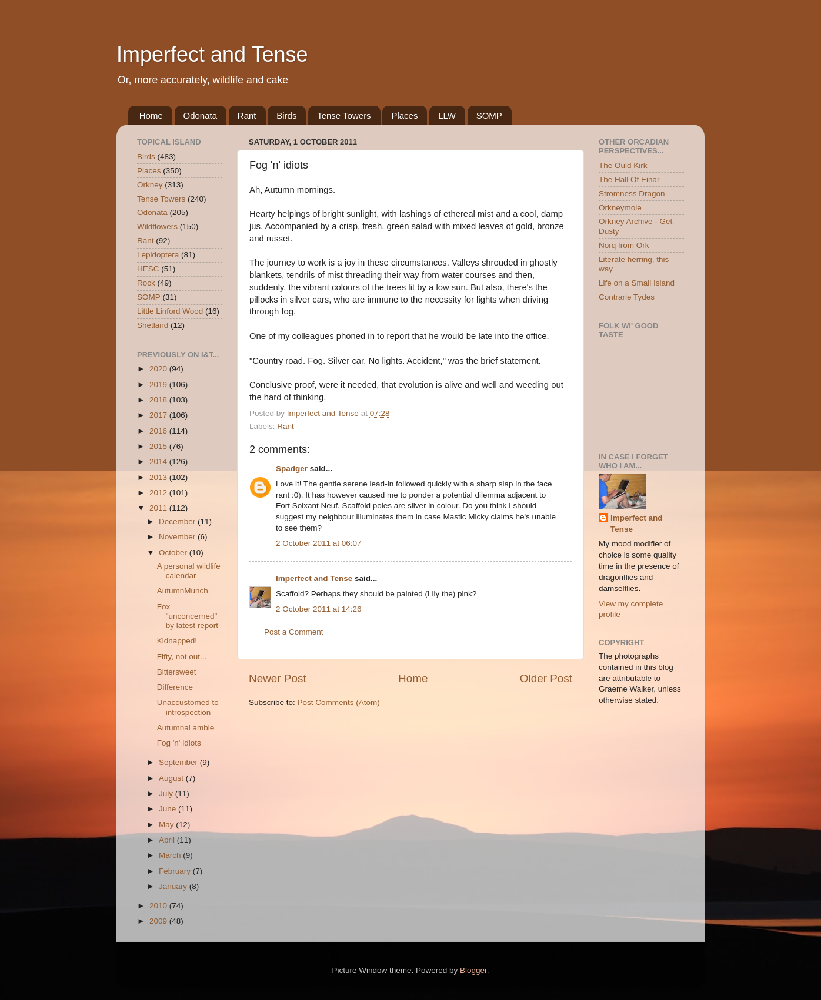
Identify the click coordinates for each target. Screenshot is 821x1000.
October (174, 552)
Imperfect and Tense (212, 54)
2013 (159, 477)
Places (404, 115)
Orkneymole (620, 207)
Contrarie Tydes (627, 297)
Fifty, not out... (182, 656)
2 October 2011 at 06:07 (319, 543)
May (167, 824)
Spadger (292, 468)
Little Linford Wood (170, 311)
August (172, 778)
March (171, 855)
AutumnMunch (182, 590)
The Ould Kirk (623, 165)
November (178, 536)
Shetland (152, 325)
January (174, 886)
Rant (247, 115)
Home (151, 115)
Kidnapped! (177, 640)
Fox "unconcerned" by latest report (187, 616)
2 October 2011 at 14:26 (319, 609)
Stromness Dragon (632, 193)
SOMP (489, 115)
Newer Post (277, 678)
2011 (159, 508)
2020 (159, 368)
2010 (159, 905)
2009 (159, 921)
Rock (146, 282)
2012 (159, 492)
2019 (159, 384)
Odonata (200, 115)
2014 (159, 461)
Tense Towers (344, 115)
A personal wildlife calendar (189, 571)
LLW (447, 115)
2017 (159, 415)
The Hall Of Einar (629, 179)
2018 (159, 399)
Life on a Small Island (637, 282)
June (168, 808)
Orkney (150, 184)
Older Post (546, 678)
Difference (175, 687)
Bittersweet (176, 671)
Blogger (473, 970)
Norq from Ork (624, 245)
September (179, 762)
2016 (159, 431)
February (176, 871)
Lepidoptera (158, 254)
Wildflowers (157, 226)
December (178, 521)
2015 (159, 446)
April (168, 839)
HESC (148, 268)
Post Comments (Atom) (339, 702)
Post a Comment (293, 631)
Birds (286, 115)
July (167, 793)
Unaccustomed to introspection (188, 707)
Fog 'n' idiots (179, 743)
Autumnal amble (186, 727)
